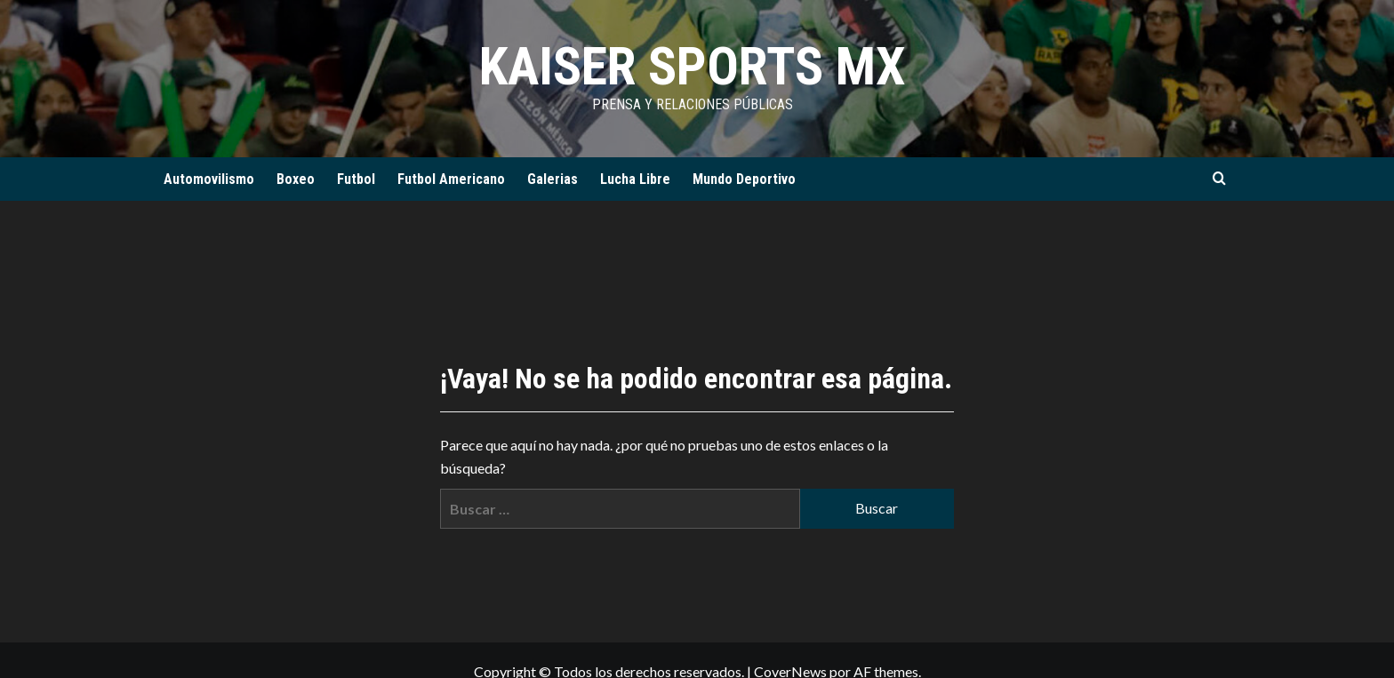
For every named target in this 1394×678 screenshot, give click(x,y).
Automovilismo (209, 179)
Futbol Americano (451, 179)
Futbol (356, 179)
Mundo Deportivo (744, 179)
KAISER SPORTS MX (692, 66)
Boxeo (295, 179)
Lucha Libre (635, 179)
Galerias (552, 179)
